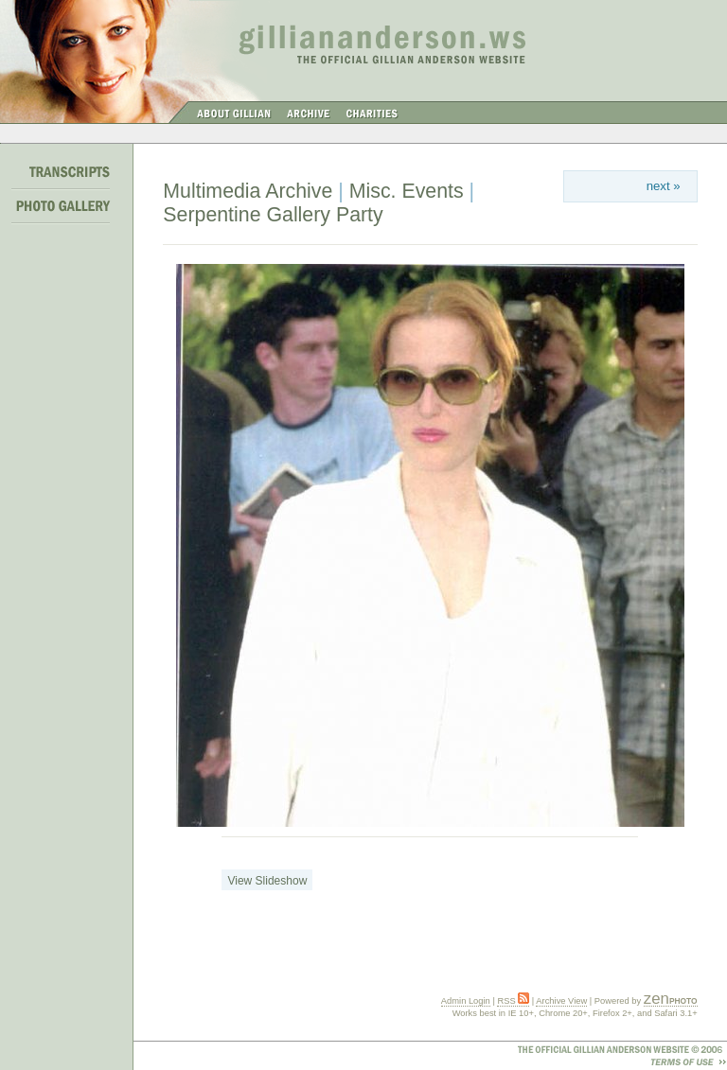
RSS (513, 1001)
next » (664, 186)
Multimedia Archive (247, 191)
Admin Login (465, 1001)
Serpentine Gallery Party (272, 214)
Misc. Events (406, 191)
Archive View (561, 1001)
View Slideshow (267, 880)
